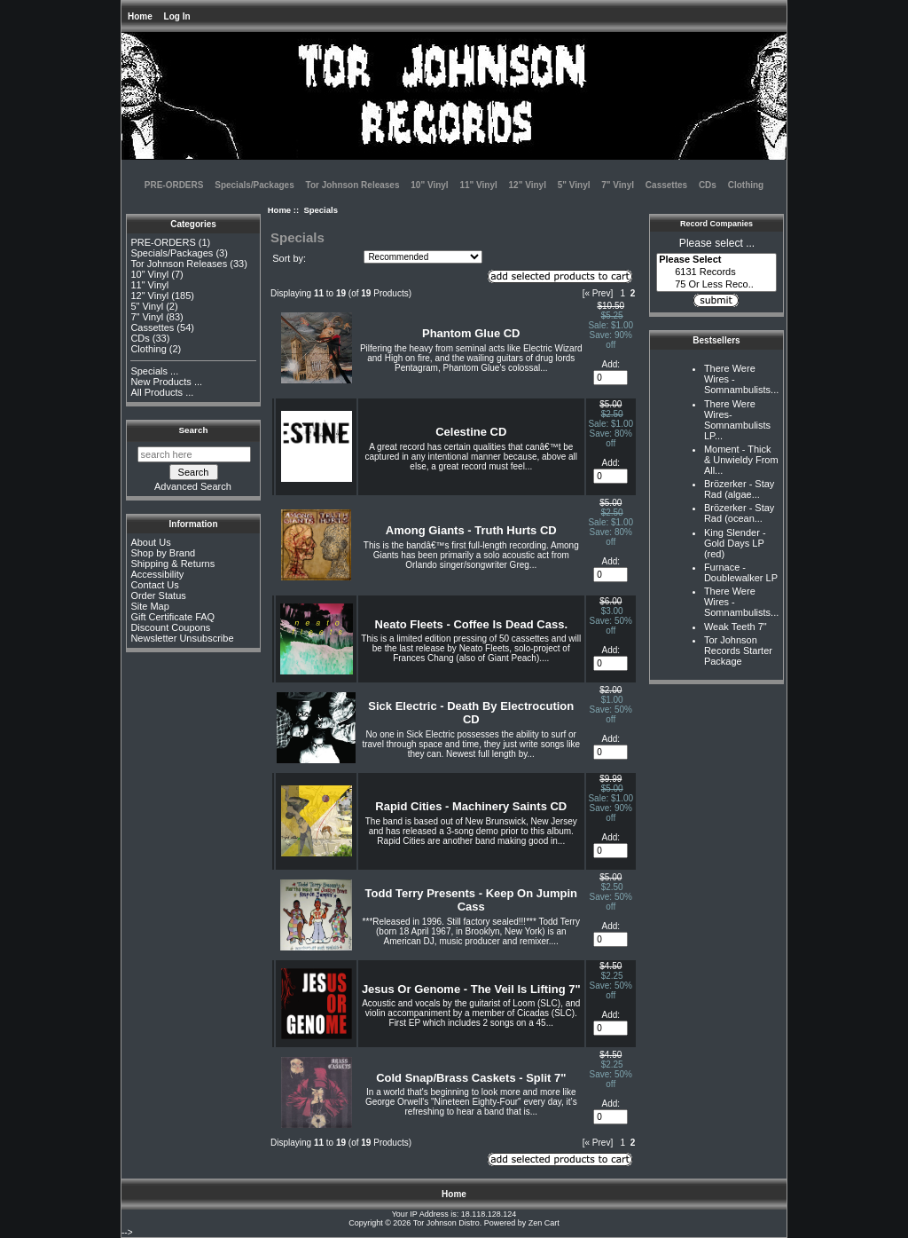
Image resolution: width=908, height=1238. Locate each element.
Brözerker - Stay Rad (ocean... (739, 513)
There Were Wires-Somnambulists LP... (737, 419)
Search (193, 430)
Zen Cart (544, 1222)
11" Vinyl (478, 185)
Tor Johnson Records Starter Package (738, 650)
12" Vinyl (527, 185)
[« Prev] (598, 293)
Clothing (746, 185)
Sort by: (289, 258)
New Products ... (166, 381)
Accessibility (157, 574)
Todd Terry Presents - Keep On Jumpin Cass (471, 900)
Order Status (157, 595)
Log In (177, 16)
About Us (150, 542)
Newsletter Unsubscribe (181, 638)
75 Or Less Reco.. (716, 285)
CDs (707, 185)
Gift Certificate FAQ (172, 616)
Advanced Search (192, 486)
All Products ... (161, 392)
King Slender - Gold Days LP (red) (735, 543)
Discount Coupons (170, 627)
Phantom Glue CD (471, 333)
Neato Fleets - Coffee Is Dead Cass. (471, 624)
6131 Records (716, 272)
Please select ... (717, 243)
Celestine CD (470, 431)
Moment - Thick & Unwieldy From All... (741, 460)
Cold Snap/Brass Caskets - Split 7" (471, 1077)
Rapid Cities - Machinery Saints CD (471, 806)
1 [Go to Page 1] (623, 293)
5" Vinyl (574, 185)
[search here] (194, 454)
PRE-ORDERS (174, 185)
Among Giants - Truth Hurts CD (471, 530)
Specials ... (154, 371)
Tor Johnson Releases (353, 185)
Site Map (149, 606)
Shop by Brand (162, 553)
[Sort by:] (423, 257)
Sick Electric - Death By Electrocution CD (471, 712)
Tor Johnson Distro (446, 1222)
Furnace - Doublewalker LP (741, 572)
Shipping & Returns (172, 563)
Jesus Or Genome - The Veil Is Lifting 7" (471, 989)
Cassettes (666, 185)
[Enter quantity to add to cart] (610, 377)
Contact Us (154, 585)
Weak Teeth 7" (735, 626)
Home (140, 16)
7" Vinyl (617, 185)
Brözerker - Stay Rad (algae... (739, 489)
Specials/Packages (254, 185)
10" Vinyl (429, 185)
